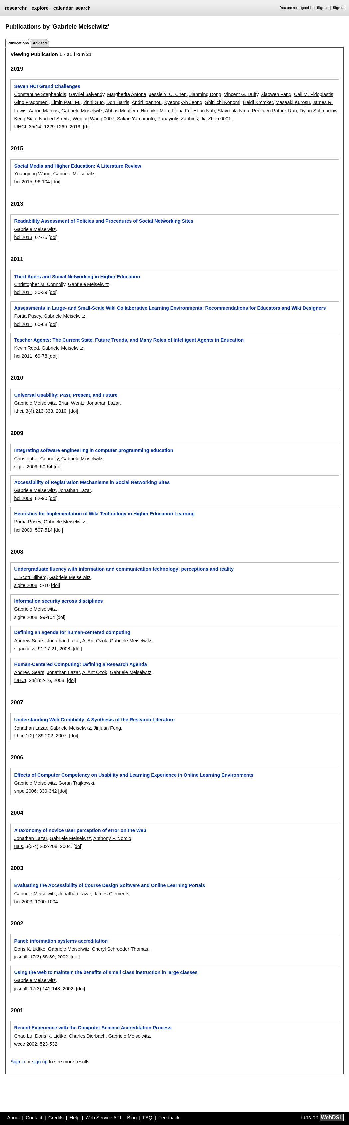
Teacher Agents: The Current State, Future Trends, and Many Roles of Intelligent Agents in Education (129, 340)
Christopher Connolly (36, 458)
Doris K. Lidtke (29, 949)
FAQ (147, 1117)
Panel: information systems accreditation (61, 941)
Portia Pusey (27, 316)
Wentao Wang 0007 (93, 118)
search (82, 8)
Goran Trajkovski (76, 783)
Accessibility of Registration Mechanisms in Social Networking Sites (92, 482)
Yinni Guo (93, 102)
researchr (16, 8)
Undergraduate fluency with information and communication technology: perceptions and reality (124, 569)
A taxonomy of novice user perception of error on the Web (80, 830)
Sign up (339, 8)
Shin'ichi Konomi (222, 102)
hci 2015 (23, 181)
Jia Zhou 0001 (216, 118)
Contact (34, 1117)
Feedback (168, 1117)
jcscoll (20, 956)
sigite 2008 (25, 585)
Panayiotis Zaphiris (177, 118)
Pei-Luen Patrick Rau (274, 110)
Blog (132, 1117)
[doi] (87, 126)
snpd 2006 (25, 791)
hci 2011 (23, 292)
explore (39, 8)
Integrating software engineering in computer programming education (93, 450)
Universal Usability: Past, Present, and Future (65, 395)
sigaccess (24, 648)
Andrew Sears (29, 640)
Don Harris (117, 102)
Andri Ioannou (147, 102)
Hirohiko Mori (155, 110)
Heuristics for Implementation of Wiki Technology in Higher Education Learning (104, 513)
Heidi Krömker (258, 102)
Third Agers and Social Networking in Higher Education (77, 276)
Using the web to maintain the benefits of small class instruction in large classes (105, 972)
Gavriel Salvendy (86, 94)
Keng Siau (25, 118)
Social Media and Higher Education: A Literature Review (77, 166)
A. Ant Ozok (94, 640)
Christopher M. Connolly (39, 284)
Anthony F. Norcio (112, 838)
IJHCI (20, 126)
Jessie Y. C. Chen (168, 94)
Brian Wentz (71, 403)
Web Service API (103, 1117)
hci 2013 (23, 237)
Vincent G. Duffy (241, 94)
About (13, 1117)
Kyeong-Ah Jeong (183, 102)
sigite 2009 (25, 466)
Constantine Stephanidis (40, 94)
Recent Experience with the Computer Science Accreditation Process (92, 1027)
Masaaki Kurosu (292, 102)
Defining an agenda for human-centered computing (72, 632)
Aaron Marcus (44, 110)
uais (18, 846)
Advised (40, 43)
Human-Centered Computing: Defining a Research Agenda (80, 664)
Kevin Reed (26, 348)
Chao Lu (23, 1036)
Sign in (323, 8)
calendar (63, 8)
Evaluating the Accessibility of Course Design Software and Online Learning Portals (109, 885)
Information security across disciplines (58, 601)
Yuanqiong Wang (32, 173)
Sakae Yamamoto (136, 118)
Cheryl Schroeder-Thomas (120, 949)
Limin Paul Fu (66, 102)
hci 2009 (23, 498)
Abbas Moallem (121, 110)
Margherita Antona (126, 94)
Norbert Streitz (54, 118)
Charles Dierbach (87, 1036)
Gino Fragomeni (31, 102)
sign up (39, 1061)
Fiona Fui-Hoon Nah (193, 110)
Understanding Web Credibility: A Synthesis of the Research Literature (94, 719)
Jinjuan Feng (107, 728)
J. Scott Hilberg (30, 577)
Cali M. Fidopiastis (313, 94)
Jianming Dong (205, 94)
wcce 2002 (25, 1044)
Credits (56, 1117)
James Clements (111, 893)
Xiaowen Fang (276, 94)
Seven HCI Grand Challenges (47, 86)
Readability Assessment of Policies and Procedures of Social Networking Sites (103, 221)
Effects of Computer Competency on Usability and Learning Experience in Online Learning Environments (133, 775)
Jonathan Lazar (103, 403)
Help (75, 1117)
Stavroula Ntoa (233, 110)
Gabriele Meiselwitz (82, 110)
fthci (18, 411)
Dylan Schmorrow (318, 110)
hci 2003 (23, 901)
